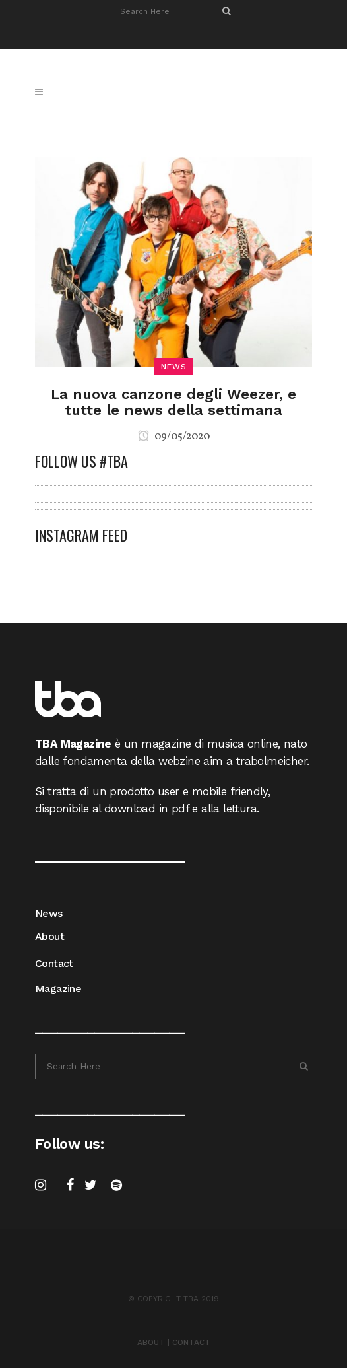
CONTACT (191, 1342)
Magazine (58, 988)
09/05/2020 (174, 436)
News (49, 913)
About (49, 936)
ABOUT (151, 1342)
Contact (54, 963)
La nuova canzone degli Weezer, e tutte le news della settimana (173, 402)
